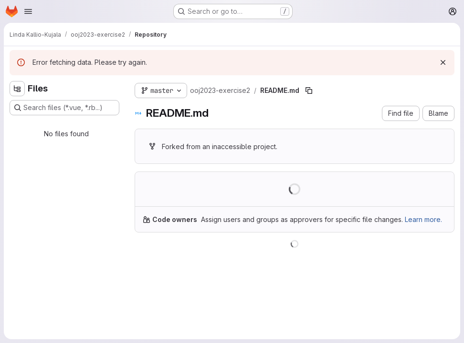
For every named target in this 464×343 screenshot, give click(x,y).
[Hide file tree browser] (17, 88)
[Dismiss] (443, 62)
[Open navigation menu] (28, 11)
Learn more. (423, 219)
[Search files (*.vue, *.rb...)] (64, 107)
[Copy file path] (308, 90)
